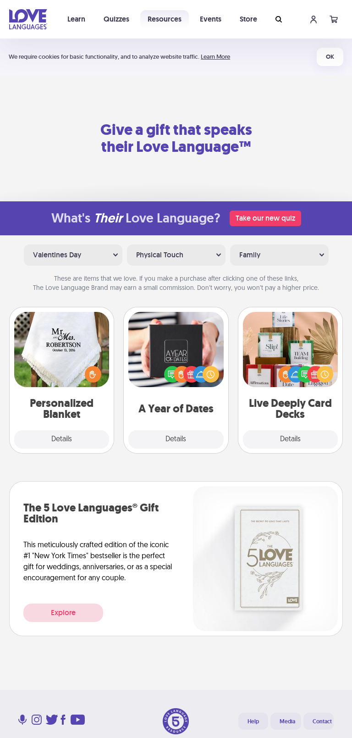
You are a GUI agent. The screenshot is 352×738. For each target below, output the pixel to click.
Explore (63, 612)
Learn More (215, 57)
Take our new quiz (265, 218)
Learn (76, 19)
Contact (322, 721)
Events (210, 19)
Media (287, 721)
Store (248, 19)
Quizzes (116, 19)
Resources (165, 19)
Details (61, 439)
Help (253, 721)
